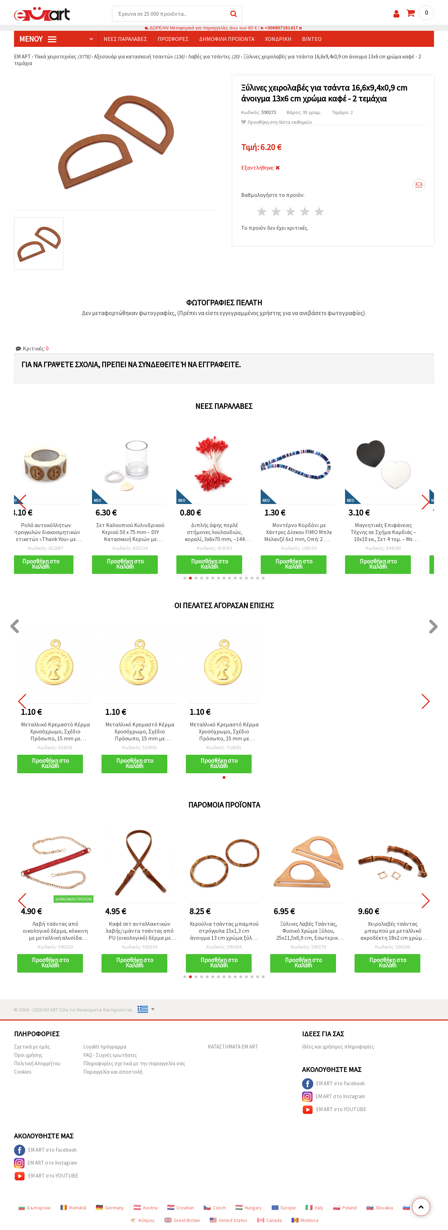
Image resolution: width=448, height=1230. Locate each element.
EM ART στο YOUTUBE (334, 1109)
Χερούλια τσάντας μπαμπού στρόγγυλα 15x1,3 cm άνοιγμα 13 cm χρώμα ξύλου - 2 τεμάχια (224, 931)
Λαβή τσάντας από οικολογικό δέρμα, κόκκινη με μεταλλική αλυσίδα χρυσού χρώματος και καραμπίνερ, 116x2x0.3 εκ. (55, 931)
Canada (269, 1220)
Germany (110, 1207)
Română (73, 1207)
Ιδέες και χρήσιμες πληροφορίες (338, 1046)
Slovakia (379, 1207)
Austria (146, 1207)
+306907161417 (281, 27)
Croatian (180, 1207)
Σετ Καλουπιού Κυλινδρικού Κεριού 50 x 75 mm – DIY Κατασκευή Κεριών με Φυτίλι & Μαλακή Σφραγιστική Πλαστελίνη (140, 532)
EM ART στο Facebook (333, 1083)
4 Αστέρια (305, 211)
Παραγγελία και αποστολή (112, 1071)
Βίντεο (312, 38)
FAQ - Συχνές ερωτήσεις (110, 1055)
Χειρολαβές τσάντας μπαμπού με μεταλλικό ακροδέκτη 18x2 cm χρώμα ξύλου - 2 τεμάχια (392, 931)
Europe (284, 1207)
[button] (184, 578)
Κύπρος (142, 1220)
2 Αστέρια (277, 211)
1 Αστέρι (262, 211)
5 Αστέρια (319, 211)
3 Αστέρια (291, 211)
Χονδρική (278, 38)
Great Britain (182, 1220)
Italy (314, 1207)
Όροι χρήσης (28, 1055)
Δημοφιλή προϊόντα (226, 38)
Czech (215, 1207)
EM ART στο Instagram (333, 1097)
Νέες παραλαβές (125, 38)
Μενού (37, 39)
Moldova (305, 1220)
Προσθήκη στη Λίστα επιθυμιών (276, 122)
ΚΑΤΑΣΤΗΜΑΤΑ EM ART (233, 1046)
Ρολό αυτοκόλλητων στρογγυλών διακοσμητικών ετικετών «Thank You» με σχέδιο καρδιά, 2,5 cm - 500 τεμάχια (55, 532)
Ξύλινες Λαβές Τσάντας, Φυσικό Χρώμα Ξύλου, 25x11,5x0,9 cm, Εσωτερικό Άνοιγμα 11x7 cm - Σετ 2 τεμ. (308, 931)
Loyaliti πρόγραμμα (104, 1046)
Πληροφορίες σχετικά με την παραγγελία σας (134, 1063)
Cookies (22, 1071)
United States (228, 1220)
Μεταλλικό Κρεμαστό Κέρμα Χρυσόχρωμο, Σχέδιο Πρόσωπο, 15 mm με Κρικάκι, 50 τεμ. (55, 732)
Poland (345, 1207)
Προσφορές (173, 38)
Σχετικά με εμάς (32, 1046)
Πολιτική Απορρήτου (37, 1063)
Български (34, 1207)
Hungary (249, 1207)
